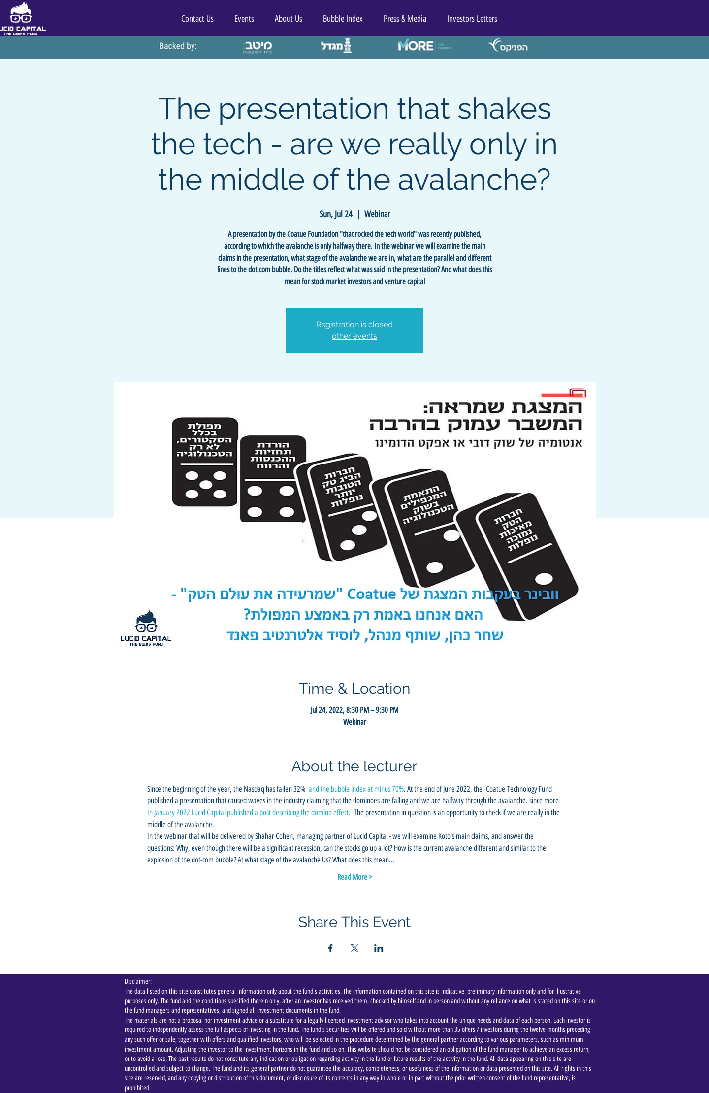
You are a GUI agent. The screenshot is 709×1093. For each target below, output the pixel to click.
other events (354, 336)
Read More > (354, 877)
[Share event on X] (354, 948)
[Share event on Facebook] (330, 948)
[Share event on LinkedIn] (379, 948)
